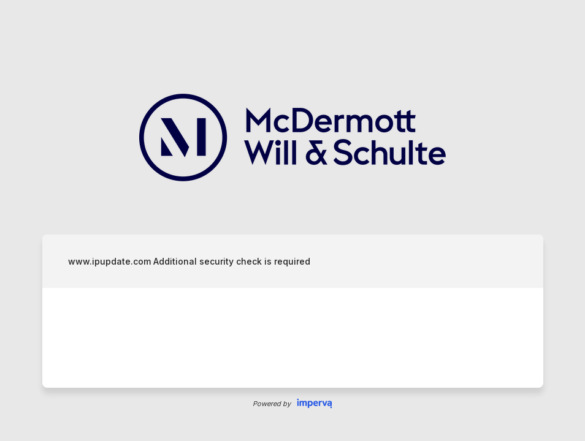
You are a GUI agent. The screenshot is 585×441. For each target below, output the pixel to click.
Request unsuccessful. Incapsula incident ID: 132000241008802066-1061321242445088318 (292, 220)
